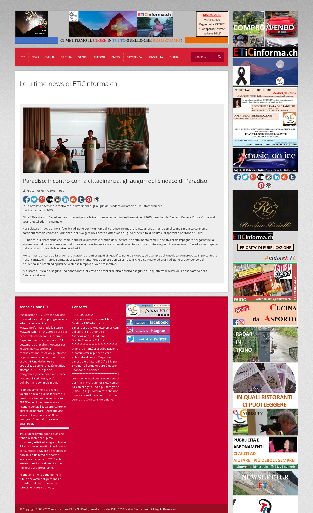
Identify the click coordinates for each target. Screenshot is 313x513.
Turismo (99, 57)
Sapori (82, 57)
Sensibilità (155, 57)
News (35, 57)
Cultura (66, 57)
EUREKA (174, 57)
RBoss (30, 190)
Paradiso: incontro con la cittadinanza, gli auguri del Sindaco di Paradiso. (116, 181)
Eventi (49, 57)
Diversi (116, 57)
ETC (23, 57)
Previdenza (134, 57)
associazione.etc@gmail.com (100, 327)
